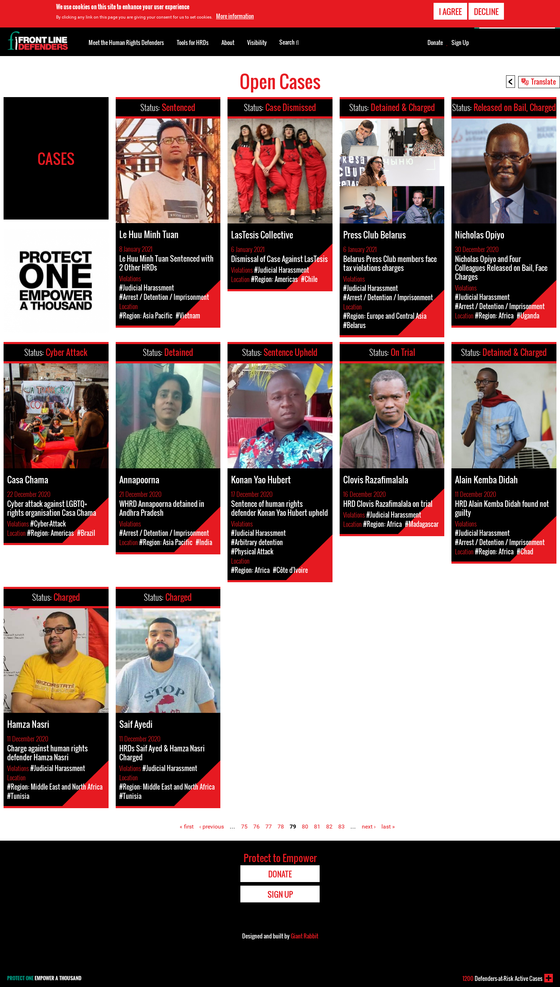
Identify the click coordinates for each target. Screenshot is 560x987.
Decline (486, 11)
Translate (543, 81)
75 (244, 826)
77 (268, 826)
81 (317, 826)
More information (235, 16)
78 (281, 826)
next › (369, 826)
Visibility (257, 42)
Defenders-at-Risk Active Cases (502, 978)
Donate (435, 42)
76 (256, 826)
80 (305, 826)
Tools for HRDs (193, 42)
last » (388, 826)
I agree (450, 11)
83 (341, 826)
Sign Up (460, 42)
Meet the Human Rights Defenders (126, 42)
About (227, 42)
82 (329, 826)
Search (289, 42)
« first (187, 826)
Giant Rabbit (304, 936)
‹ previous (211, 826)
